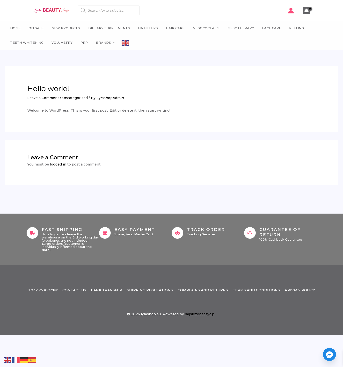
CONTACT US (74, 290)
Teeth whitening (25, 42)
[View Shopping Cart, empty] (306, 10)
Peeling (287, 28)
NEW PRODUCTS (62, 28)
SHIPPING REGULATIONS (150, 290)
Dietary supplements (105, 28)
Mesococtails (199, 28)
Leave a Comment (43, 98)
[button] (109, 42)
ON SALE (33, 28)
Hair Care (169, 28)
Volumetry (59, 42)
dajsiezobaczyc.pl (200, 314)
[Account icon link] (291, 10)
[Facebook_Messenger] (329, 354)
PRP (81, 42)
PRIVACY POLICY (300, 290)
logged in (58, 164)
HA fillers (143, 28)
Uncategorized (75, 98)
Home (13, 28)
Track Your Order (43, 290)
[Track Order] (177, 233)
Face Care (263, 28)
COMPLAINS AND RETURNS (203, 290)
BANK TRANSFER (106, 290)
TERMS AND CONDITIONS (256, 290)
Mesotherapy (233, 28)
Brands (101, 42)
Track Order (206, 229)
